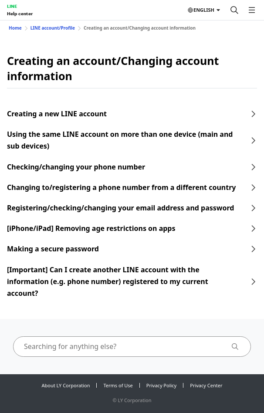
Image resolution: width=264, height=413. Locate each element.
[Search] (234, 10)
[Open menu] (252, 10)
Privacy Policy (161, 385)
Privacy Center (206, 385)
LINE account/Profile (52, 28)
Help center (20, 13)
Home (15, 28)
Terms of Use (117, 385)
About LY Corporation (66, 385)
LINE (12, 6)
